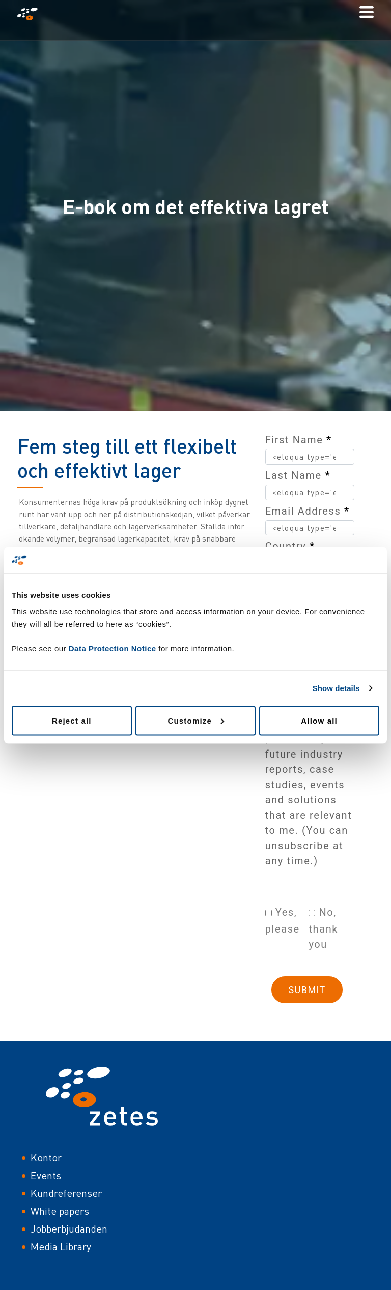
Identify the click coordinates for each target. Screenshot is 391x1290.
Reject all (72, 720)
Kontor (46, 1157)
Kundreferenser (66, 1193)
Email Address (307, 511)
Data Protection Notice (112, 648)
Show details (336, 688)
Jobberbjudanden (69, 1228)
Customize (195, 720)
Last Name (297, 475)
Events (46, 1175)
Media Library (61, 1246)
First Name (298, 440)
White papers (60, 1211)
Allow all (319, 720)
